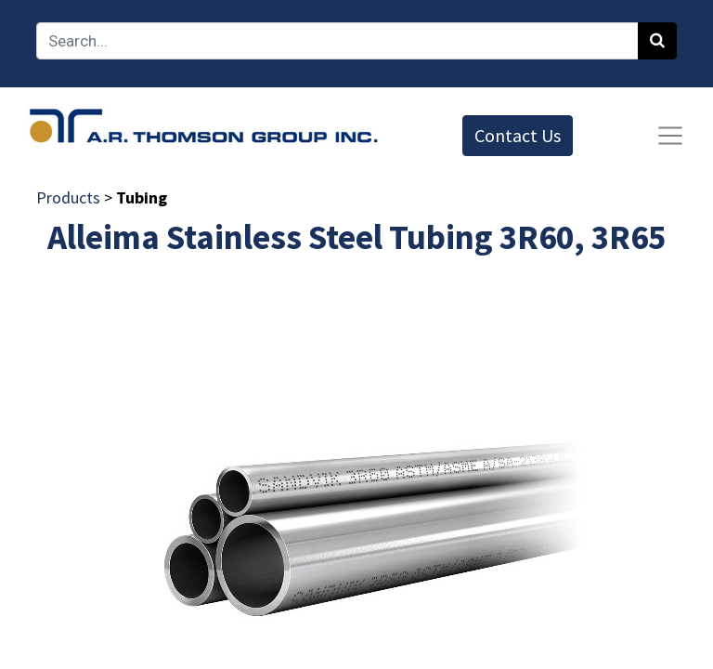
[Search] (657, 40)
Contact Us (517, 135)
